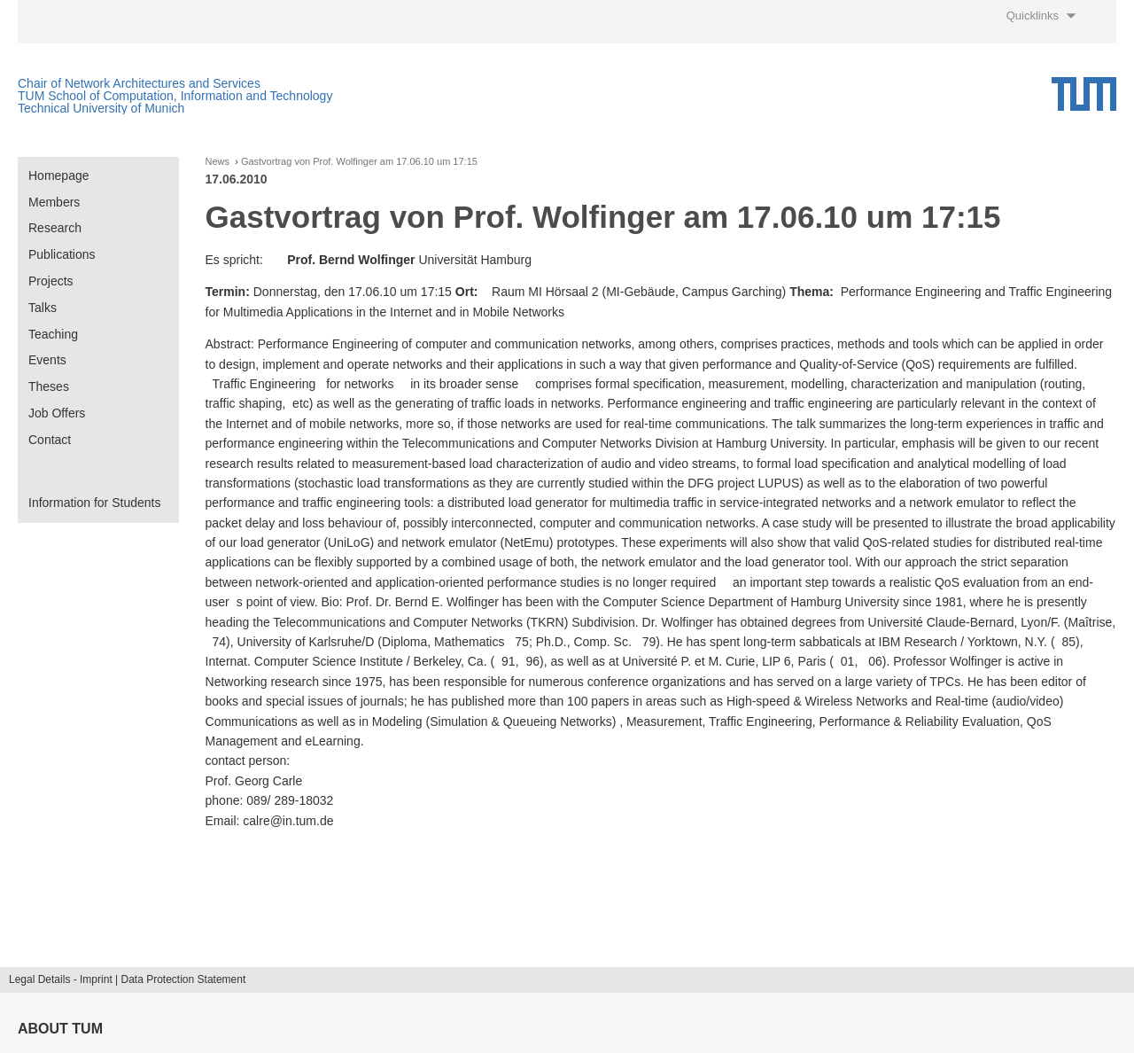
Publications (62, 254)
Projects (51, 281)
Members (54, 202)
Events (47, 360)
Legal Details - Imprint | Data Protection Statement (127, 979)
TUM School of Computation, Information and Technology (175, 96)
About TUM (60, 1028)
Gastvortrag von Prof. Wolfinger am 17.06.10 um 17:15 (359, 162)
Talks (42, 307)
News (218, 162)
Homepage (58, 175)
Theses (48, 386)
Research (55, 228)
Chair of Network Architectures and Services (139, 83)
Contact (49, 440)
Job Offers (56, 413)
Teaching (53, 334)
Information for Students (94, 502)
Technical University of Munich (101, 108)
